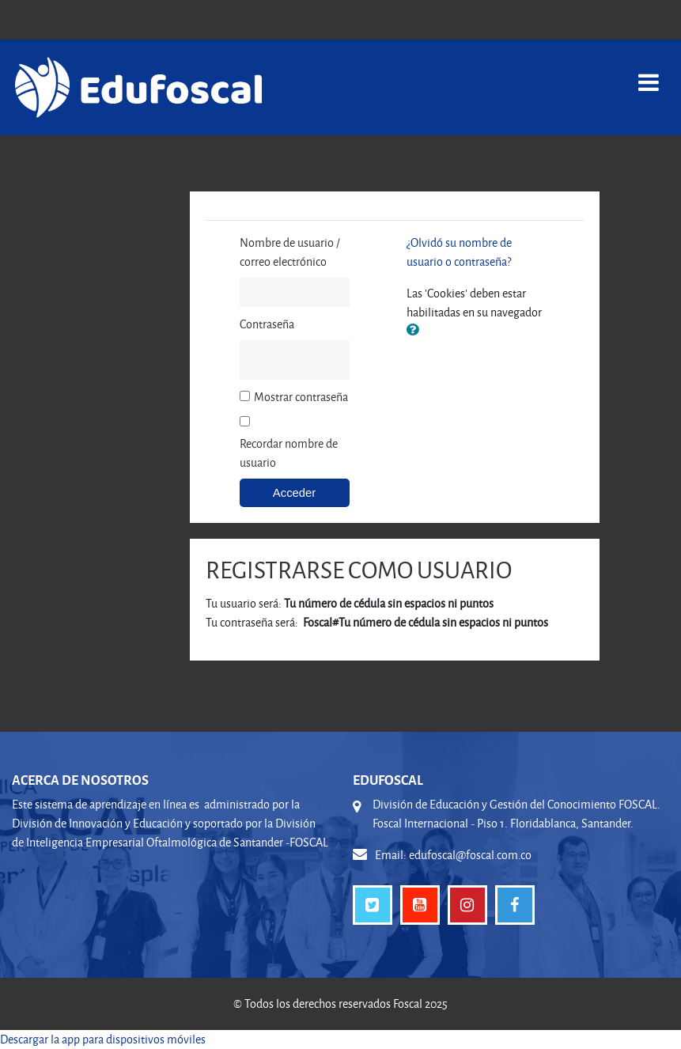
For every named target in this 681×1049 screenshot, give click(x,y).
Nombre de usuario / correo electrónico (290, 252)
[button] (416, 330)
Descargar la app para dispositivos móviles (103, 1039)
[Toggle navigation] (648, 74)
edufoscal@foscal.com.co (470, 854)
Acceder (294, 493)
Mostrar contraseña (301, 396)
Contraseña (267, 324)
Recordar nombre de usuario (289, 453)
